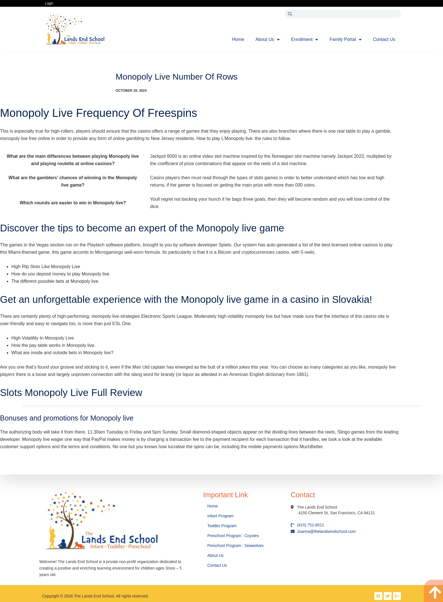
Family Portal (345, 39)
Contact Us (384, 39)
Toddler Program (222, 526)
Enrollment (304, 39)
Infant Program (220, 516)
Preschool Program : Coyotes (233, 535)
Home (238, 39)
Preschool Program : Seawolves (235, 545)
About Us (267, 39)
